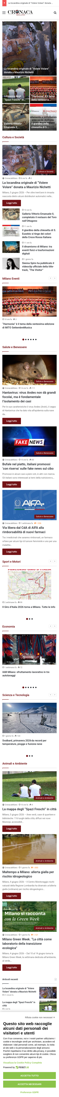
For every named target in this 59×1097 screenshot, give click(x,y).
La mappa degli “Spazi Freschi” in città (14, 100)
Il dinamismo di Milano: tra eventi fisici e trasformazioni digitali (38, 250)
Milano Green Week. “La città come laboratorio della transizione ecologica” (27, 943)
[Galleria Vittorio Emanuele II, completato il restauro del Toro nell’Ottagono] (15, 117)
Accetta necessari (29, 1084)
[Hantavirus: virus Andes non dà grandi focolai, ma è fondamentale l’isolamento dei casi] (29, 370)
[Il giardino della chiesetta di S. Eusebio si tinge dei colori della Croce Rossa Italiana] (43, 117)
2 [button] (25, 339)
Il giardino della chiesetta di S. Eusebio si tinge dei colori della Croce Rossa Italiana (39, 234)
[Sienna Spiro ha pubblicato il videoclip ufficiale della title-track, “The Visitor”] (11, 263)
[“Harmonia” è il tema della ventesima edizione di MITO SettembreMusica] (43, 89)
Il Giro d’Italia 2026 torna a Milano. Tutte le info (28, 607)
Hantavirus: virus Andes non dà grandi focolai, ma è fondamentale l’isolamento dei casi (29, 397)
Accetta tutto (29, 1075)
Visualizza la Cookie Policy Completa (22, 1062)
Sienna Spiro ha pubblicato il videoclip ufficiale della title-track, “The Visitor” (38, 267)
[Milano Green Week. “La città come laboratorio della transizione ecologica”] (29, 916)
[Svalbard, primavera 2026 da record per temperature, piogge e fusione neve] (29, 718)
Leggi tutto (11, 203)
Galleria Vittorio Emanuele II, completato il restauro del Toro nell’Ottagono (39, 217)
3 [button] (28, 339)
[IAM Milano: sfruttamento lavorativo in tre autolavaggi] (29, 649)
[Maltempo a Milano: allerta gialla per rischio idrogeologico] (29, 849)
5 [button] (33, 339)
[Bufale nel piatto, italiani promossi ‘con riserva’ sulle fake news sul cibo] (29, 441)
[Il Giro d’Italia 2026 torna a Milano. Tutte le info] (29, 584)
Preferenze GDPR (29, 1092)
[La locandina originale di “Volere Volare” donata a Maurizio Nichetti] (29, 48)
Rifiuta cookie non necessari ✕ (40, 1017)
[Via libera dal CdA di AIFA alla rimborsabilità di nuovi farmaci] (29, 505)
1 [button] (23, 339)
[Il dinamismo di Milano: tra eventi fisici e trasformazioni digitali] (11, 247)
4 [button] (30, 339)
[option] (29, 76)
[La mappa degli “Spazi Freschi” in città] (15, 89)
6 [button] (36, 339)
